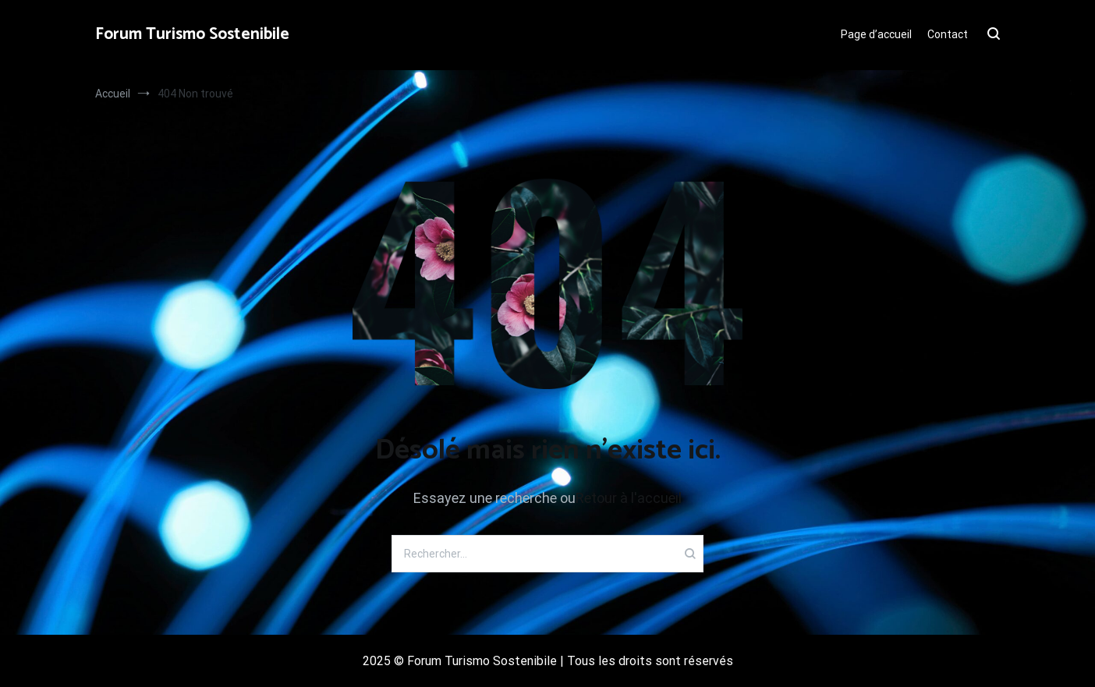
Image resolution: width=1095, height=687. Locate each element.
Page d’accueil (876, 34)
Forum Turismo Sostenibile (192, 34)
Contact (947, 34)
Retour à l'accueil (629, 498)
